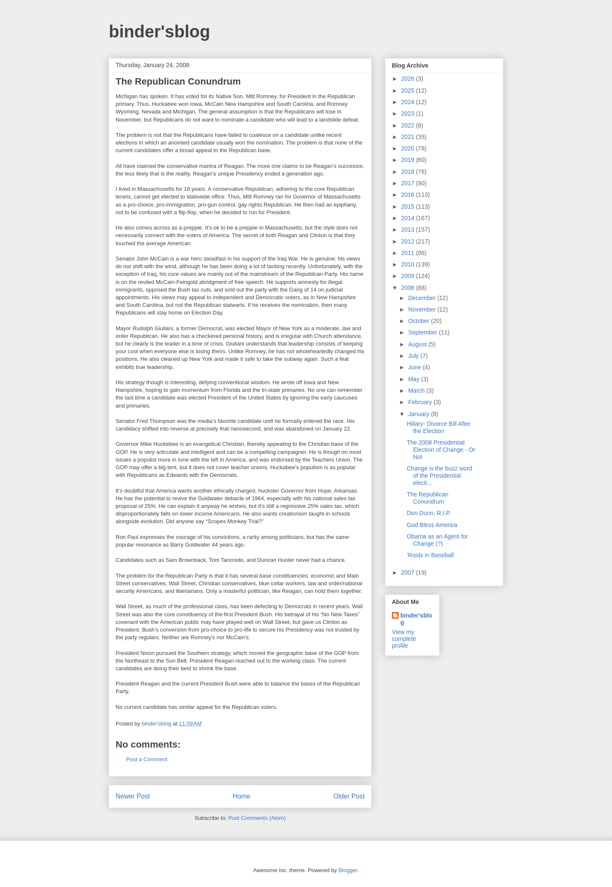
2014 (408, 218)
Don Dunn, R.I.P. (429, 513)
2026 (408, 78)
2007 (408, 572)
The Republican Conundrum (427, 498)
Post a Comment (146, 759)
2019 (408, 159)
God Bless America (432, 524)
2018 (408, 171)
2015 (408, 206)
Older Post (349, 796)
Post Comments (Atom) (257, 818)
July (414, 355)
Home (242, 796)
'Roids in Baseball (430, 555)
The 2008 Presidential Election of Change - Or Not (441, 449)
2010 (408, 264)
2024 (408, 102)
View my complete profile (404, 639)
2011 (408, 252)
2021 (408, 136)
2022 (408, 125)
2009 (408, 275)
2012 (408, 241)
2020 (408, 148)
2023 (408, 113)
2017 (408, 183)
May (414, 379)
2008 (408, 287)
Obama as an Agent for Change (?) (437, 540)
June (415, 367)
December (422, 298)
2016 (408, 194)
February (421, 402)
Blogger (347, 870)
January (419, 414)
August (418, 344)
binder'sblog (159, 31)
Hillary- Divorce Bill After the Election (438, 427)
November (422, 309)
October (419, 320)
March (417, 390)
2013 (408, 229)
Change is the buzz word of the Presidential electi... (439, 475)
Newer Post (133, 796)
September (423, 332)
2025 (408, 90)
